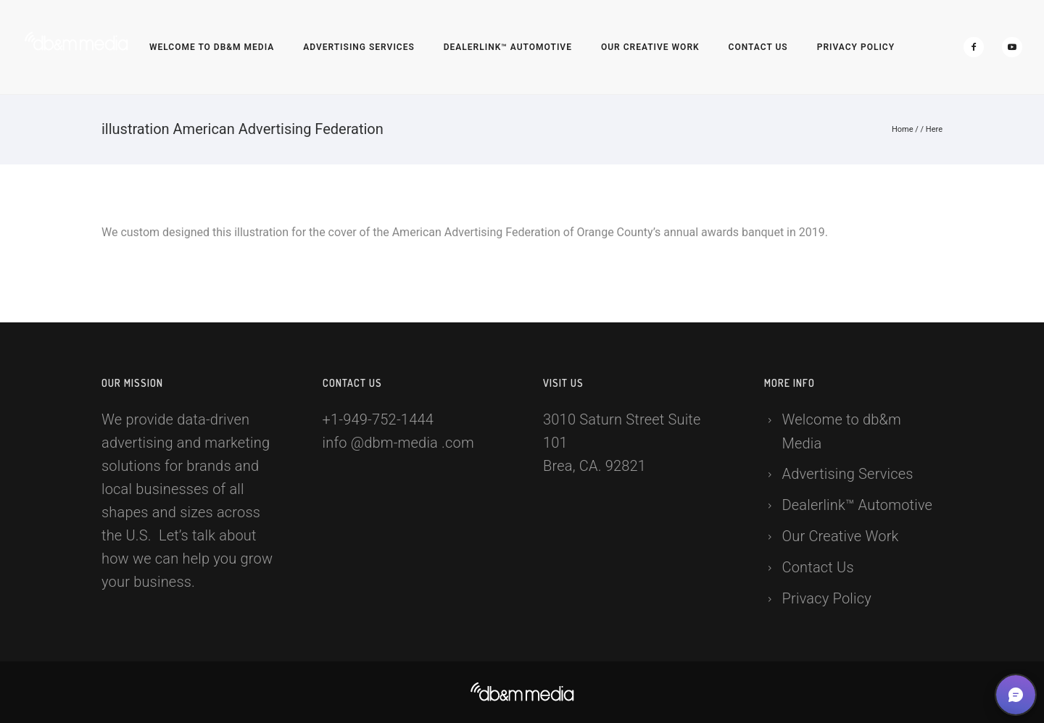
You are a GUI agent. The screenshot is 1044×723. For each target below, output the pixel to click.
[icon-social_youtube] (1012, 47)
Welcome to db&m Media (211, 47)
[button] (1016, 695)
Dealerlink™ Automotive (508, 47)
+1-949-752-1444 (378, 419)
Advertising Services (359, 47)
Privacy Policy (856, 47)
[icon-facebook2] (977, 47)
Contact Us (758, 47)
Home (903, 129)
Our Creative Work (650, 47)
